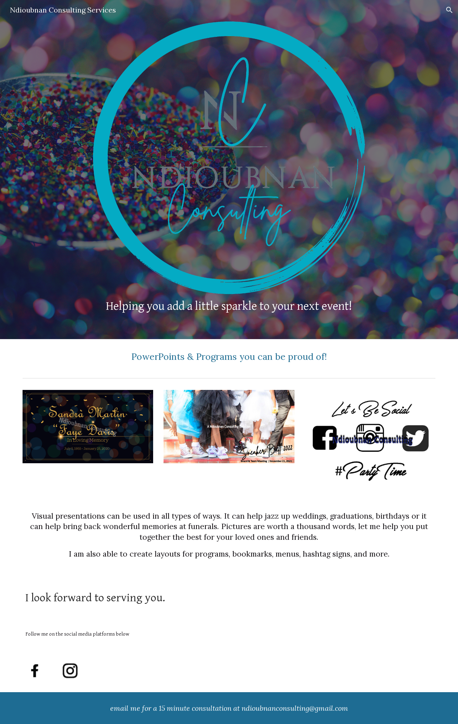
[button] (449, 10)
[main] (229, 306)
